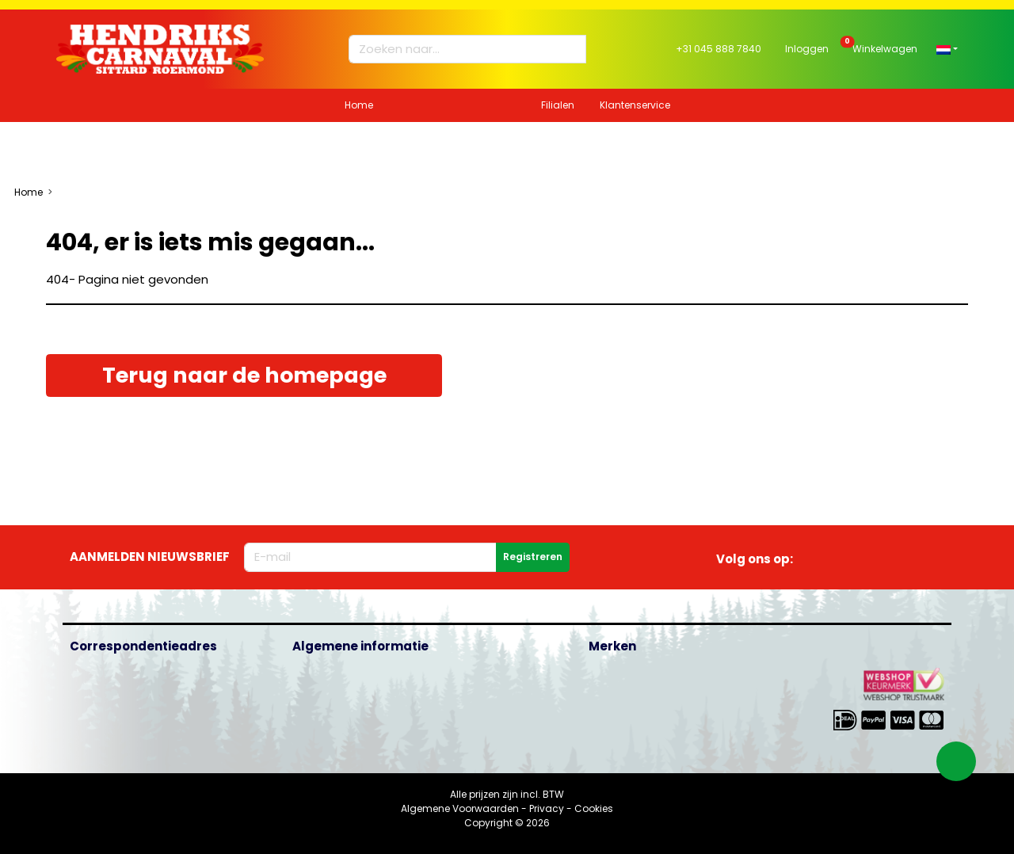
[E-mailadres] (370, 557)
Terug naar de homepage (244, 375)
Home (359, 105)
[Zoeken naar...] (460, 49)
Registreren (532, 556)
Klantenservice (635, 105)
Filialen (557, 105)
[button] (947, 48)
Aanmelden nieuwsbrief (150, 556)
